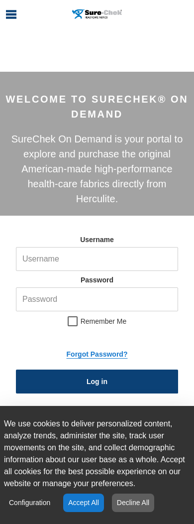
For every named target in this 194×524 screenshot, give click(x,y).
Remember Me (104, 321)
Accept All (83, 503)
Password (97, 280)
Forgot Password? (97, 354)
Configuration (29, 503)
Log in (97, 382)
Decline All (133, 503)
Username (97, 240)
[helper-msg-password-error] (97, 299)
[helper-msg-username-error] (97, 259)
